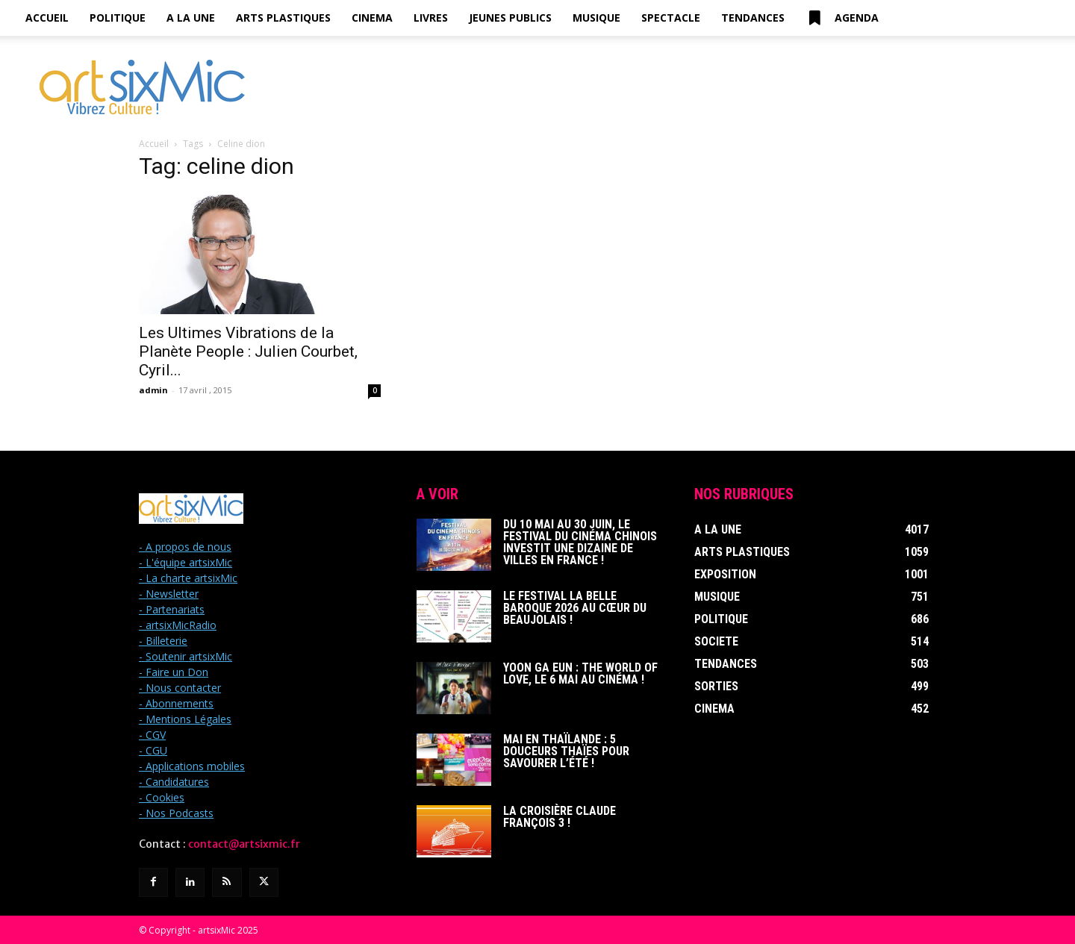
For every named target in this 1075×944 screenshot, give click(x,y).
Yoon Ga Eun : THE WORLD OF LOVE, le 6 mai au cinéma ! (580, 673)
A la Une (190, 17)
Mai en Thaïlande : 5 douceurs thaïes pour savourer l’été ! (566, 751)
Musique (596, 17)
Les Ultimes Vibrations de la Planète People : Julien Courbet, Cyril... (248, 351)
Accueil (47, 17)
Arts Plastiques (283, 17)
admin (153, 390)
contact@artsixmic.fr (244, 844)
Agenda (842, 17)
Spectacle (670, 17)
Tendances (753, 17)
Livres (431, 17)
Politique (118, 17)
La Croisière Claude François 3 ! (559, 817)
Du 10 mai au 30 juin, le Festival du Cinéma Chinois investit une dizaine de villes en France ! (580, 542)
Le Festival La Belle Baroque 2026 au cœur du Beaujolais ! (574, 608)
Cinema (372, 17)
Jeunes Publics (510, 17)
